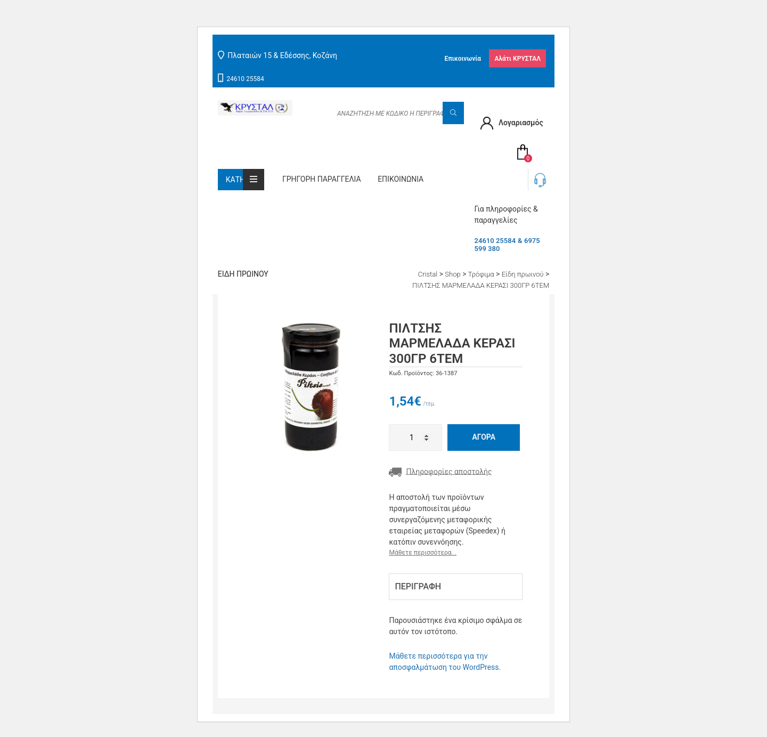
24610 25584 (245, 79)
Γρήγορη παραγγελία (321, 179)
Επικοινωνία (462, 58)
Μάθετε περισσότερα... (422, 552)
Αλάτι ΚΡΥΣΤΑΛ (517, 58)
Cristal (427, 274)
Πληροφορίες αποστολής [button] (440, 472)
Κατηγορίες (245, 179)
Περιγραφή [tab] (418, 586)
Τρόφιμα (481, 274)
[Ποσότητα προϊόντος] (415, 437)
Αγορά (483, 437)
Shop (452, 274)
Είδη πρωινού (243, 274)
